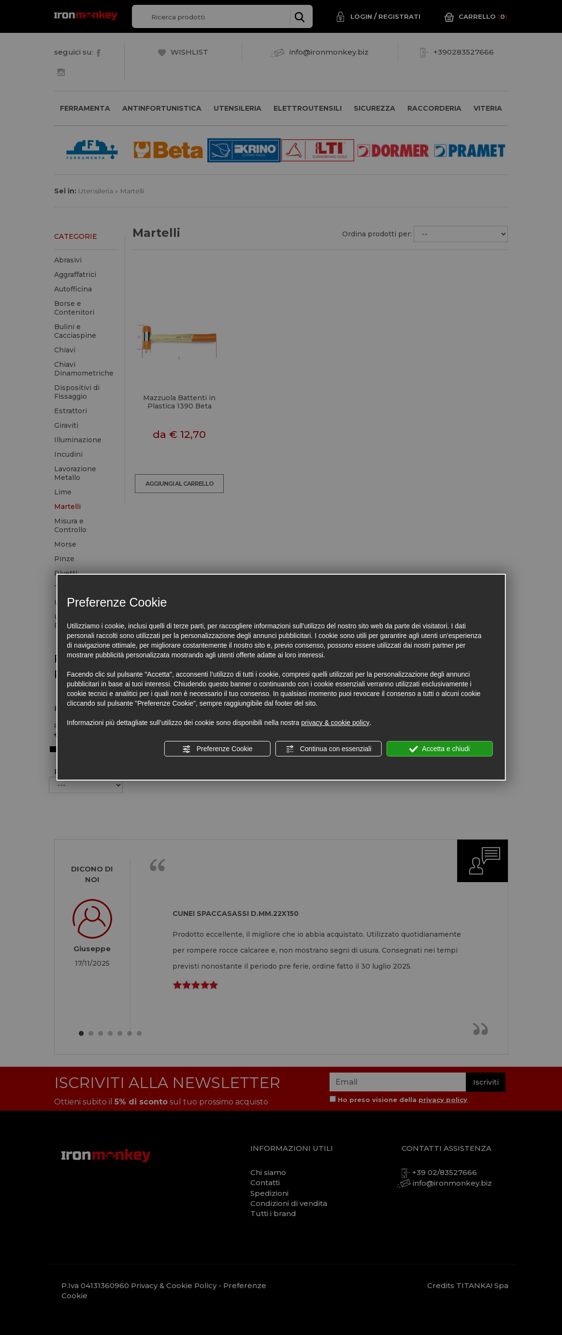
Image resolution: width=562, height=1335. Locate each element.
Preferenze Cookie (217, 749)
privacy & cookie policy (335, 722)
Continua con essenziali (329, 749)
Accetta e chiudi (439, 749)
